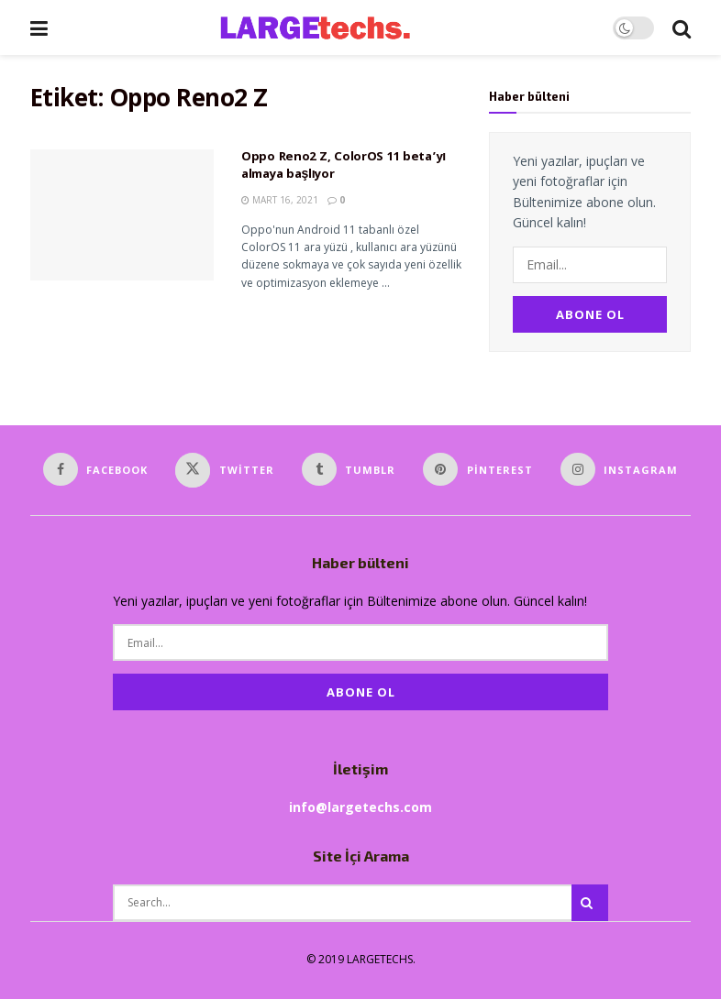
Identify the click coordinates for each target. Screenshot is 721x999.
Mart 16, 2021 (279, 199)
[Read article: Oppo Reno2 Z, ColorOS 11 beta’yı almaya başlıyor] (122, 214)
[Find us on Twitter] (224, 470)
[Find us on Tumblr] (349, 469)
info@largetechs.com (360, 807)
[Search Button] (681, 27)
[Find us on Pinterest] (478, 469)
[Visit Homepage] (330, 27)
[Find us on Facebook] (96, 469)
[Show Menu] (39, 27)
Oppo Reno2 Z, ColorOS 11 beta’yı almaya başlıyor (343, 167)
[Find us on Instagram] (619, 469)
